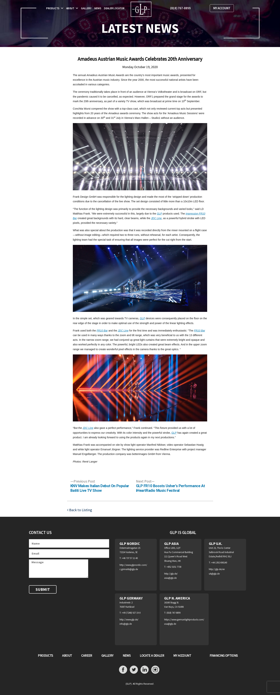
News (97, 8)
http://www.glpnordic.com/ (133, 565)
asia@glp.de (170, 578)
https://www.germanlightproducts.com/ (184, 619)
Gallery (86, 8)
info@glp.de (126, 623)
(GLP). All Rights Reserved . (140, 683)
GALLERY (107, 655)
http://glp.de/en (217, 569)
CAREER (86, 655)
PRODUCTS (45, 655)
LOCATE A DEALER (152, 655)
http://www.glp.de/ (129, 619)
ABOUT (67, 655)
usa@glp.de (170, 623)
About (70, 8)
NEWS (127, 655)
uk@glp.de (214, 573)
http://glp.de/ (171, 573)
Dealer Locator (114, 8)
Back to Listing (80, 510)
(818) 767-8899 (180, 8)
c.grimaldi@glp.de (129, 569)
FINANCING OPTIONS (224, 656)
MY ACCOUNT (221, 8)
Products (52, 8)
